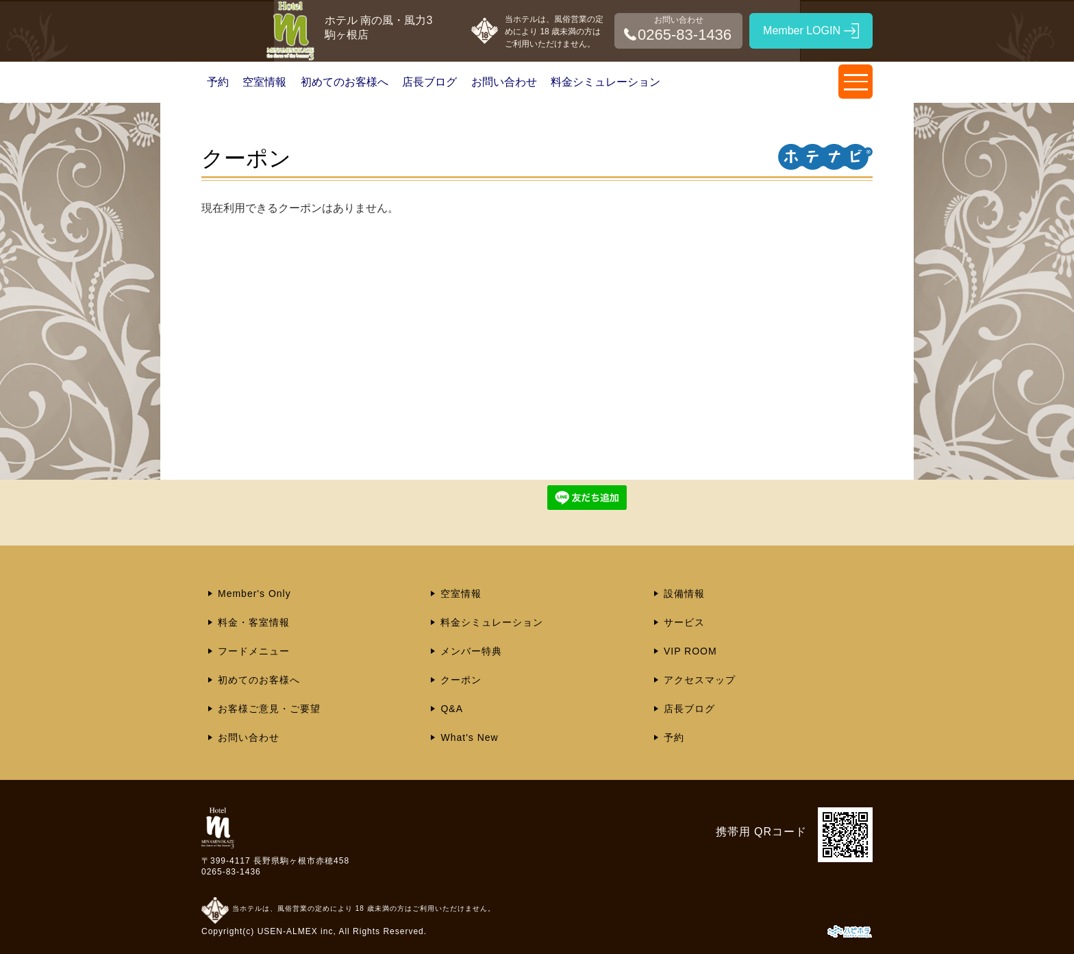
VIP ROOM (690, 651)
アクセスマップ (700, 679)
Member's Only (254, 593)
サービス (684, 622)
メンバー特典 (471, 651)
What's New (469, 737)
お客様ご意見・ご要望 (269, 708)
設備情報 (684, 593)
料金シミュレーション (605, 82)
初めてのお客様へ (344, 82)
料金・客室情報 (254, 622)
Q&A (451, 708)
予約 (218, 82)
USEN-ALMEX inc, (297, 931)
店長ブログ (429, 82)
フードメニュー (254, 651)
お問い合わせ (504, 82)
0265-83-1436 (231, 872)
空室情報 (264, 82)
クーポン (461, 679)
